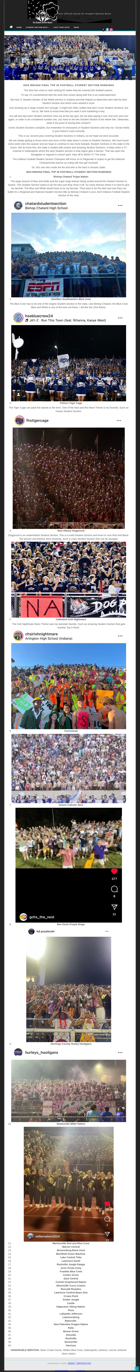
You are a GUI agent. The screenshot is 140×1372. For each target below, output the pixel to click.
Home (19, 27)
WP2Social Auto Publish (61, 1371)
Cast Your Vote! (62, 27)
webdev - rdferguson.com (79, 1363)
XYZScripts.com (80, 1371)
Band (76, 27)
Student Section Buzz (37, 27)
